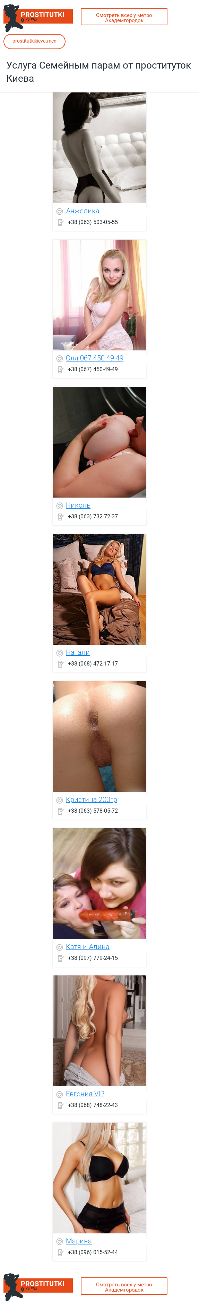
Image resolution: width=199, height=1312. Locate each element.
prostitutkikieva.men (34, 41)
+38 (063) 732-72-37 (93, 516)
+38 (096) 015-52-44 (93, 1252)
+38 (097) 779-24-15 (93, 957)
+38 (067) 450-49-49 (93, 369)
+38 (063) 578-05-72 (93, 810)
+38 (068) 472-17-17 (93, 663)
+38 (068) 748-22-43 (93, 1104)
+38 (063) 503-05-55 (93, 221)
